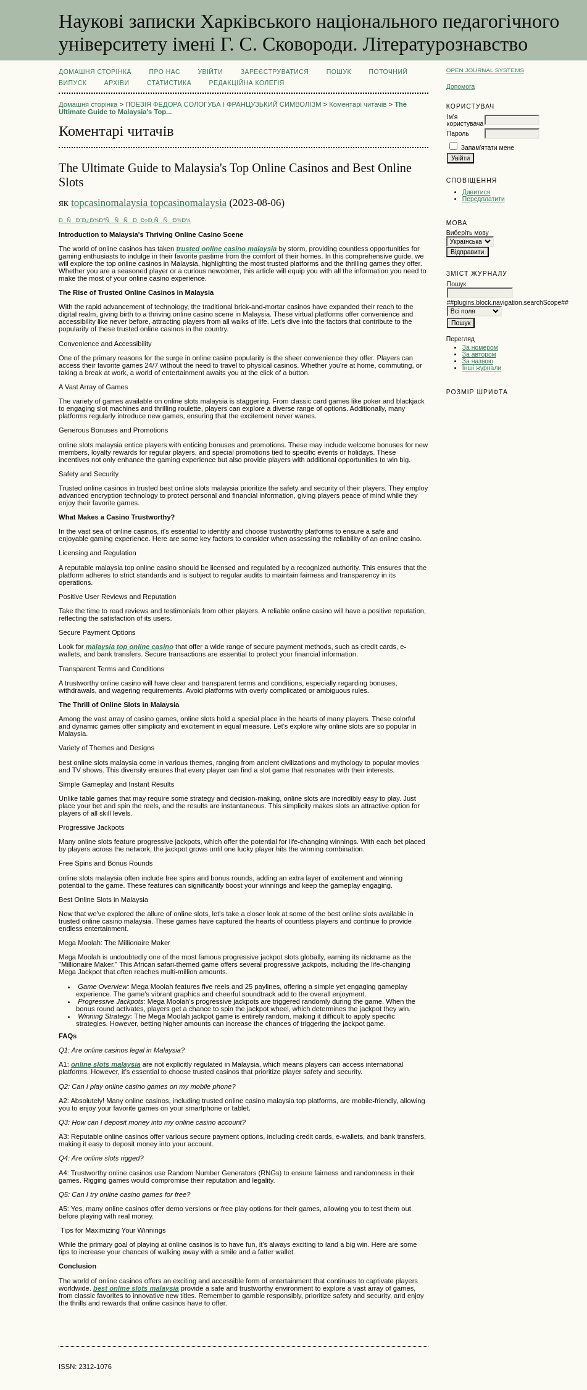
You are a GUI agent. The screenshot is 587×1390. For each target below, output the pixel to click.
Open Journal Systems (485, 70)
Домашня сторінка (95, 71)
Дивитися (476, 192)
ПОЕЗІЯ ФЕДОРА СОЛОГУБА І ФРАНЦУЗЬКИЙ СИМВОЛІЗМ (223, 104)
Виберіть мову (467, 233)
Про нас (164, 71)
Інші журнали (481, 368)
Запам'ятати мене (487, 147)
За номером (480, 347)
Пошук (339, 71)
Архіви (117, 83)
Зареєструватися (275, 71)
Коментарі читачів (357, 104)
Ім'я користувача (465, 120)
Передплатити (483, 199)
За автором (479, 354)
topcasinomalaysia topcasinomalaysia (149, 203)
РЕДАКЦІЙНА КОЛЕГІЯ (247, 83)
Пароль (458, 133)
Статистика (169, 83)
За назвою (477, 361)
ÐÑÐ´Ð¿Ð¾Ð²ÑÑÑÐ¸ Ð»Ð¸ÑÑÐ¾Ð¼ (125, 220)
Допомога (460, 86)
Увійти (210, 71)
